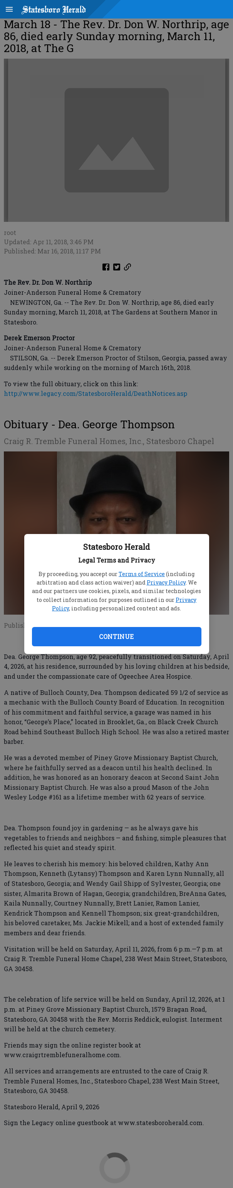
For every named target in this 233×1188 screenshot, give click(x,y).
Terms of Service (142, 574)
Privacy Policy (166, 582)
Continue (116, 636)
